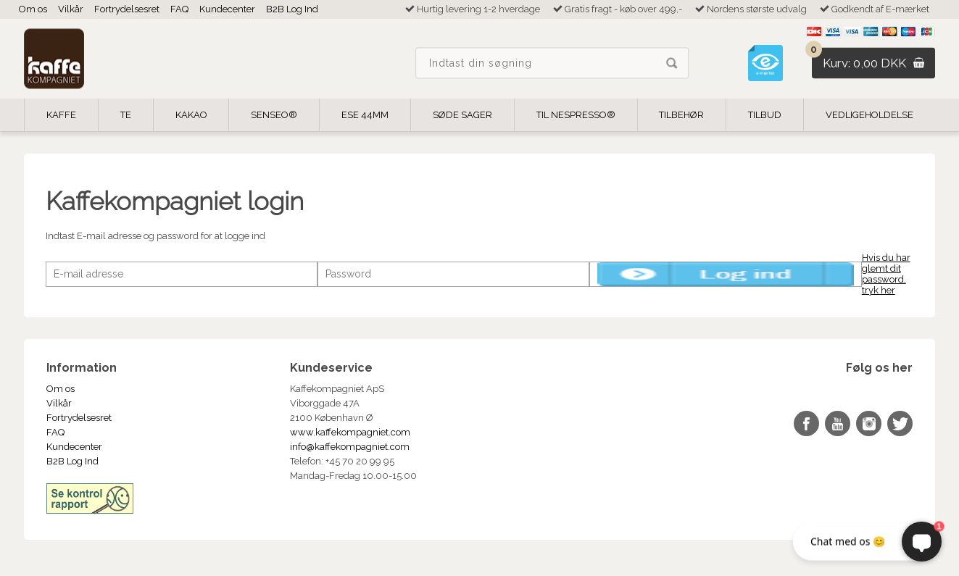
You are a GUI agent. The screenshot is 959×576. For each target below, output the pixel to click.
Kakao (191, 114)
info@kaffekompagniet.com (350, 446)
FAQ (179, 9)
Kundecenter (227, 9)
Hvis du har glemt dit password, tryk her (886, 274)
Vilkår (70, 9)
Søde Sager (462, 114)
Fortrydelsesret (126, 9)
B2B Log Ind (292, 9)
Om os (33, 9)
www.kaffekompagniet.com (350, 432)
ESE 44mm (365, 114)
